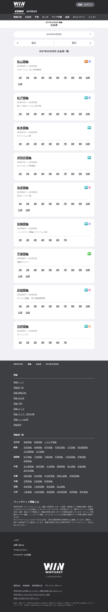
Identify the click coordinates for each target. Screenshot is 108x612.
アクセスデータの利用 (22, 555)
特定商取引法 (37, 586)
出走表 (28, 17)
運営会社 (17, 586)
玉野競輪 (28, 481)
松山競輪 (23, 61)
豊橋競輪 (61, 466)
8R (72, 78)
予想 (37, 17)
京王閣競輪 (29, 452)
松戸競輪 (23, 98)
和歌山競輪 (62, 476)
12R (28, 210)
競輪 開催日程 (20, 393)
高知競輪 (50, 486)
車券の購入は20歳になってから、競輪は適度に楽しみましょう (38, 591)
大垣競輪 (50, 466)
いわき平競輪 (50, 442)
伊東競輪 (82, 457)
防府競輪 (48, 481)
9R (80, 78)
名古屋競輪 (29, 466)
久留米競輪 (39, 492)
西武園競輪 (83, 447)
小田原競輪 (70, 457)
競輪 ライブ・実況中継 (24, 414)
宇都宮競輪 (60, 447)
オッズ (45, 17)
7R (65, 78)
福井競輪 (28, 476)
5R (50, 78)
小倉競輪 (28, 492)
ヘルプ (16, 540)
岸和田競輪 (24, 157)
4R (42, 78)
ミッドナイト (94, 17)
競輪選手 (18, 425)
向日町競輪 (49, 476)
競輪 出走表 (19, 398)
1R (20, 78)
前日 (26, 43)
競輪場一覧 (19, 387)
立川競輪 (40, 452)
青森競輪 (38, 442)
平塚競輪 (23, 254)
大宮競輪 (71, 447)
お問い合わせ (19, 545)
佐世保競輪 (62, 492)
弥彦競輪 (23, 187)
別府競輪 (23, 326)
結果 (67, 17)
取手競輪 (48, 447)
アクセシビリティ (20, 550)
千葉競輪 (38, 457)
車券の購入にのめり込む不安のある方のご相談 (32, 595)
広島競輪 (38, 481)
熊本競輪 (84, 492)
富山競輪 (71, 466)
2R (27, 78)
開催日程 (18, 17)
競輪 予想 (18, 403)
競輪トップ (19, 382)
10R (88, 78)
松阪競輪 (82, 466)
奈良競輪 (38, 476)
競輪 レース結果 (21, 419)
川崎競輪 (48, 457)
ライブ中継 (57, 17)
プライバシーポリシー (53, 586)
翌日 (82, 43)
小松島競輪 (39, 486)
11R (20, 84)
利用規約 (26, 586)
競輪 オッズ (19, 409)
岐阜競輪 (23, 128)
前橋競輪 (23, 224)
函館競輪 (28, 442)
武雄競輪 (23, 290)
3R (35, 78)
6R (57, 78)
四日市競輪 (29, 471)
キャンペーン (79, 17)
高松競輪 (28, 486)
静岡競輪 (28, 461)
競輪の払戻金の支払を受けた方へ (27, 598)
